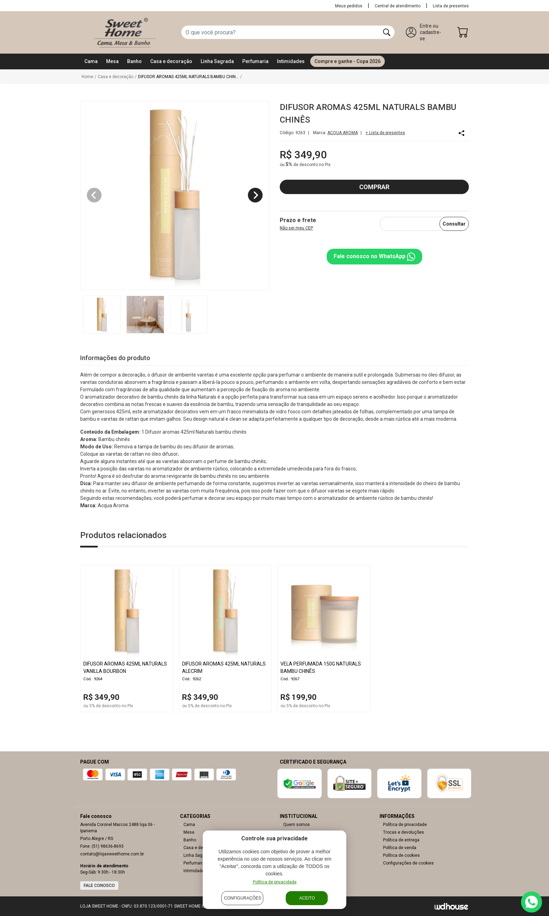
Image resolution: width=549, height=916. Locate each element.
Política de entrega (401, 840)
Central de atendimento (398, 6)
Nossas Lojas (296, 855)
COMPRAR (374, 187)
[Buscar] (387, 32)
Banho (189, 840)
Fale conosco (99, 885)
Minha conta (295, 840)
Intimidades (195, 870)
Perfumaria (194, 863)
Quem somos (296, 824)
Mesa (188, 832)
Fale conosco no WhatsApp (374, 257)
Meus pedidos (348, 6)
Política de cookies (401, 855)
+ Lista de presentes (385, 132)
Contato (291, 832)
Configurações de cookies (408, 863)
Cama (189, 824)
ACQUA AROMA (342, 132)
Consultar (454, 224)
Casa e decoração (201, 847)
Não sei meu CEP (296, 228)
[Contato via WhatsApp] (531, 901)
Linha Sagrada (197, 855)
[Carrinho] (462, 33)
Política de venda (399, 847)
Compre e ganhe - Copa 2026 (347, 61)
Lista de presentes (451, 6)
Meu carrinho (296, 847)
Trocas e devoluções (403, 832)
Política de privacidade (405, 824)
